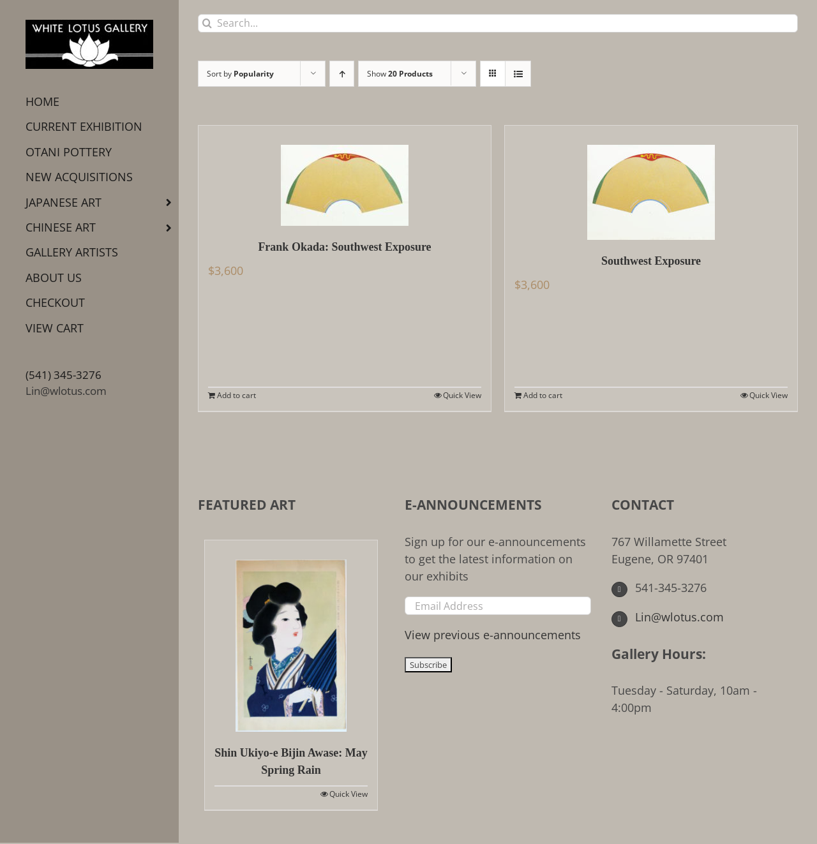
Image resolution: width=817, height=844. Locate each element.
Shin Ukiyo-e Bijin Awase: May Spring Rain (291, 761)
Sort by (240, 73)
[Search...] (498, 23)
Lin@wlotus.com (66, 390)
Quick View (462, 395)
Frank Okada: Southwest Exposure (344, 247)
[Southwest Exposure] (651, 183)
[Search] (207, 23)
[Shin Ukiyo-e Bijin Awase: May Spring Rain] (291, 636)
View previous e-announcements (493, 634)
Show (400, 73)
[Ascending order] (341, 74)
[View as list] (518, 73)
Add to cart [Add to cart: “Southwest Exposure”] (542, 395)
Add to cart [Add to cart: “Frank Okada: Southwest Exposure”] (236, 395)
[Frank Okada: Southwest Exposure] (345, 176)
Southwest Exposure (651, 261)
